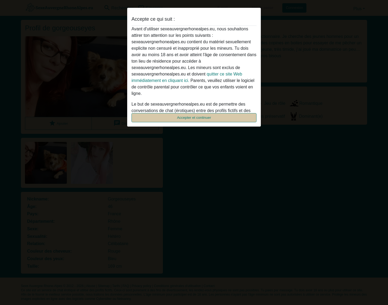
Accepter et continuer (194, 118)
